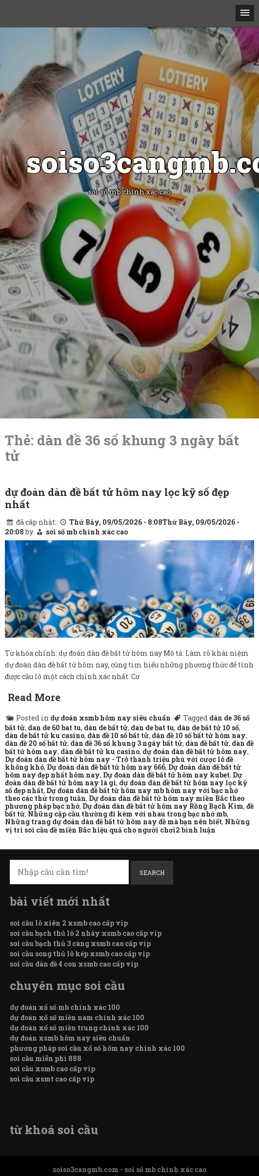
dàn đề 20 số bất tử (36, 743)
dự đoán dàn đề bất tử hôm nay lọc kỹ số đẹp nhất (117, 498)
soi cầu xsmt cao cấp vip (52, 1078)
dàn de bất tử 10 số (208, 727)
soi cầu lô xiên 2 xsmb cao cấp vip (69, 923)
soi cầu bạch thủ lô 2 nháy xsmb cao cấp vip (85, 933)
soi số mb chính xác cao (87, 531)
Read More (34, 697)
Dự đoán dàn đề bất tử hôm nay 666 (106, 767)
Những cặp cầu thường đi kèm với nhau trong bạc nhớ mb (127, 813)
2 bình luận (196, 830)
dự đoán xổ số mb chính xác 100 (65, 1007)
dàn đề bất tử (207, 743)
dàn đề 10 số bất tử (118, 735)
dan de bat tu (152, 727)
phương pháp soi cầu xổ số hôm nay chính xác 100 (97, 1048)
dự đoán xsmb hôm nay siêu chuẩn (110, 717)
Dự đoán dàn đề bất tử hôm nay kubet (166, 774)
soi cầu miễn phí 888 (45, 1058)
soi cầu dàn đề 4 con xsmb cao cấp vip (74, 963)
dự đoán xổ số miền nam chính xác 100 (77, 1017)
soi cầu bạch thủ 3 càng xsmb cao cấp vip (80, 943)
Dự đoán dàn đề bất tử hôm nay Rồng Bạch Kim (162, 806)
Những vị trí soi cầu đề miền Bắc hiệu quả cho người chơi (127, 825)
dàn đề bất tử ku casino (99, 751)
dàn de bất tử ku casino (44, 735)
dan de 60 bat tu (54, 727)
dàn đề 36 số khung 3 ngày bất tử (126, 743)
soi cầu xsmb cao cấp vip (52, 1068)
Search (151, 872)
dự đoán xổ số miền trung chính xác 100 (79, 1027)
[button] (245, 13)
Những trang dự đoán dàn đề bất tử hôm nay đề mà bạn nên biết (113, 821)
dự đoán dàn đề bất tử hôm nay (194, 751)
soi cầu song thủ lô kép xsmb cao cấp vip (80, 953)
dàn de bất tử (106, 727)
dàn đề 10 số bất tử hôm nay (199, 735)
